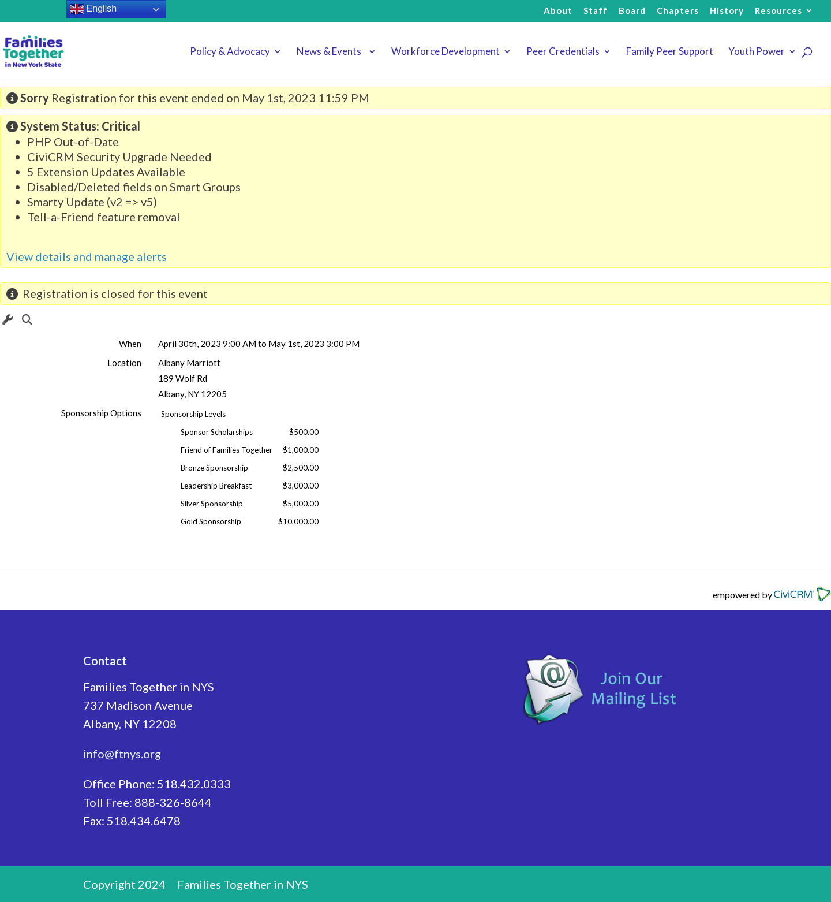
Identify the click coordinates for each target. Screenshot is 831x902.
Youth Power (756, 52)
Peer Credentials (563, 52)
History (727, 11)
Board (632, 11)
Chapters (678, 11)
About (558, 11)
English (93, 9)
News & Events (331, 52)
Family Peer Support (669, 52)
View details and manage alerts (86, 256)
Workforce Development (445, 52)
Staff (595, 11)
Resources (778, 11)
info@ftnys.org (122, 754)
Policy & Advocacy (230, 52)
